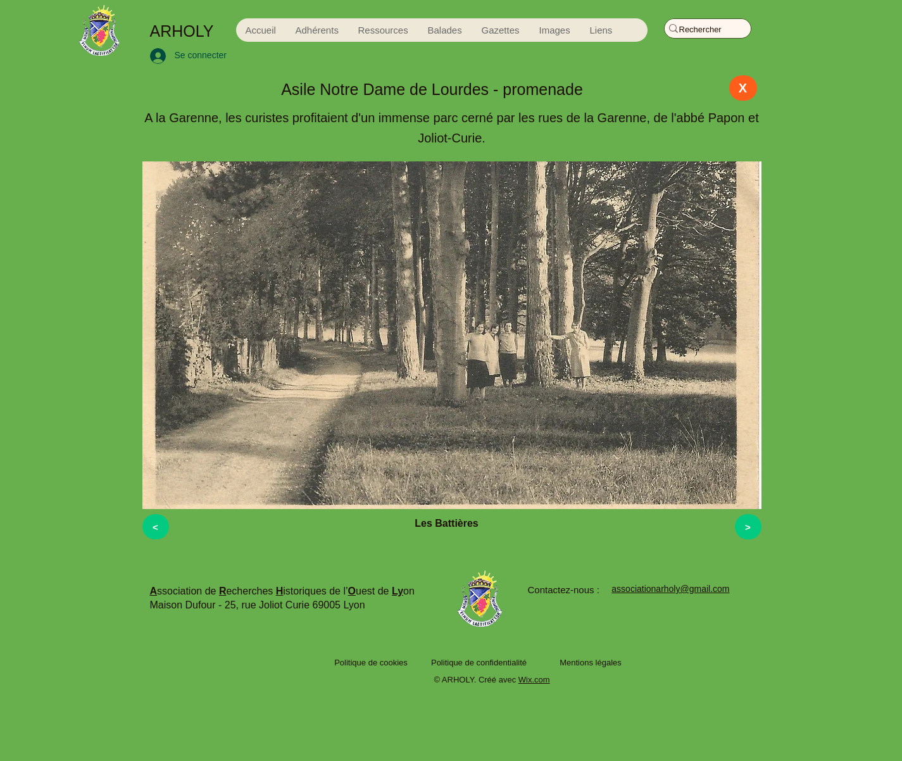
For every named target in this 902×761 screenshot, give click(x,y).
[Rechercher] (701, 30)
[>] (748, 526)
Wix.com (534, 679)
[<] (155, 526)
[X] (743, 88)
